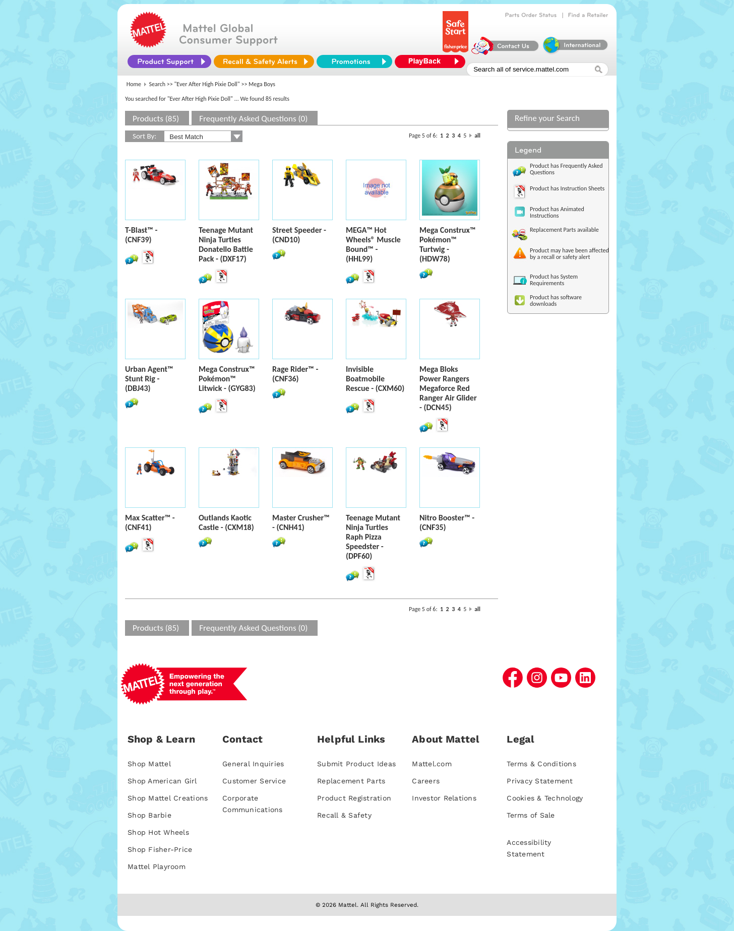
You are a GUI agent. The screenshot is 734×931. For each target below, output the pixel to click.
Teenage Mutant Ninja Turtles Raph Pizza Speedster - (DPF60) (373, 537)
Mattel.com (432, 764)
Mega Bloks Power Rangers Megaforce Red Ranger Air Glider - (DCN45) (448, 388)
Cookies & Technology (545, 798)
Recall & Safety (344, 815)
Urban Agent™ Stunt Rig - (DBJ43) (149, 378)
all (477, 135)
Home (134, 84)
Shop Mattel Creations (168, 798)
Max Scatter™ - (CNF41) (150, 522)
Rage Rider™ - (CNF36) (295, 373)
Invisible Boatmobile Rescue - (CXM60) (375, 378)
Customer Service (254, 781)
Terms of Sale (531, 815)
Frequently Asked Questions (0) (253, 118)
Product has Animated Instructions (557, 212)
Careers (426, 781)
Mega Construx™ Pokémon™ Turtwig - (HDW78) (447, 244)
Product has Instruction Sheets (567, 188)
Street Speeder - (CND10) (299, 234)
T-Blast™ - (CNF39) (141, 234)
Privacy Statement (540, 781)
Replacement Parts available (564, 229)
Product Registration (354, 798)
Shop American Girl (162, 781)
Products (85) (156, 118)
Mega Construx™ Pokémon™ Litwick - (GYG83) (227, 378)
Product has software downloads (556, 300)
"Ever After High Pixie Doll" (207, 84)
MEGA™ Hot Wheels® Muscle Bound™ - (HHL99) (373, 244)
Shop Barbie (149, 815)
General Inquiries (253, 764)
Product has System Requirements (554, 280)
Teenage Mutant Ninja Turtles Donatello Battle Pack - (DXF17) (226, 244)
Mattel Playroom (157, 866)
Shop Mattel (149, 764)
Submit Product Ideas (356, 764)
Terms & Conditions (541, 764)
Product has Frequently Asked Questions (566, 169)
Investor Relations (444, 798)
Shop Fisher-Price (160, 849)
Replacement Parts (351, 781)
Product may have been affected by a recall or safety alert (569, 253)
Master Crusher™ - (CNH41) (301, 522)
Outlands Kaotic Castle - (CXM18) (226, 522)
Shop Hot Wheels (158, 832)
